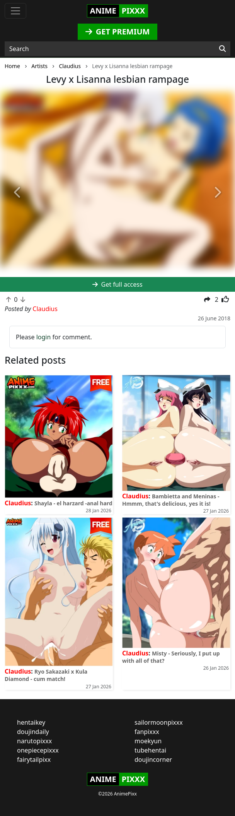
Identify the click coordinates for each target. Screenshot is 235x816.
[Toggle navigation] (15, 11)
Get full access (117, 284)
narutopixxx (34, 741)
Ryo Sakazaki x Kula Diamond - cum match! (46, 675)
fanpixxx (147, 731)
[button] (17, 193)
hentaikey (31, 722)
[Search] (222, 48)
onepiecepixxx (38, 750)
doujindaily (33, 731)
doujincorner (153, 759)
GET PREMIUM (117, 31)
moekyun (148, 741)
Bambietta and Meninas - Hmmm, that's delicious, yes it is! (170, 500)
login (43, 337)
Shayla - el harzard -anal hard (73, 503)
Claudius (18, 503)
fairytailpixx (34, 759)
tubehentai (150, 750)
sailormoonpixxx (159, 722)
